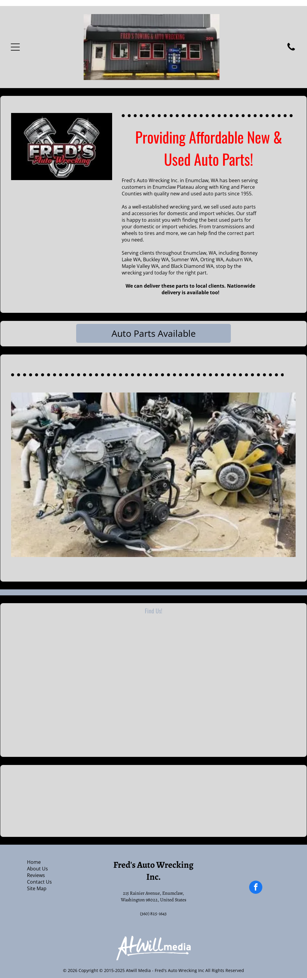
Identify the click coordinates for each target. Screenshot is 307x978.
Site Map (36, 888)
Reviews (36, 875)
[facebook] (255, 888)
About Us (37, 868)
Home (34, 862)
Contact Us (39, 882)
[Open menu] (15, 47)
